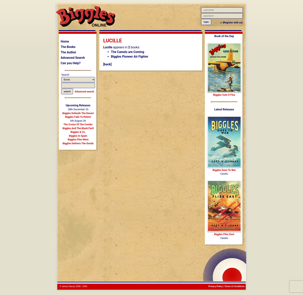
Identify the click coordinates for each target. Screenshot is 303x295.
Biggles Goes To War (224, 170)
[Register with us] (232, 22)
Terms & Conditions (235, 286)
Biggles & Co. (78, 131)
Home (65, 41)
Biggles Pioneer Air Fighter (129, 56)
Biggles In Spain (78, 135)
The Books (68, 47)
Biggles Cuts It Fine (224, 94)
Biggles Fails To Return (78, 116)
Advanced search (84, 91)
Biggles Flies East (224, 234)
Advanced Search (73, 58)
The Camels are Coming (127, 52)
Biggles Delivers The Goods (78, 143)
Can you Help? (71, 63)
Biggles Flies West (78, 139)
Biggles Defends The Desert (78, 113)
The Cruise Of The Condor (78, 124)
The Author (68, 52)
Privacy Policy (215, 286)
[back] (107, 64)
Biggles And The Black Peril (78, 128)
